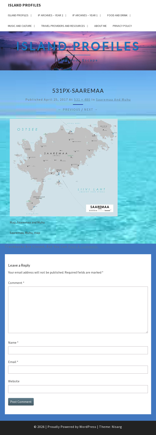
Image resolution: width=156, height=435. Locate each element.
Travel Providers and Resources (63, 26)
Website (14, 381)
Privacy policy (122, 26)
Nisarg (117, 427)
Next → (91, 109)
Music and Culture (20, 26)
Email (13, 362)
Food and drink (117, 15)
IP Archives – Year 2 (50, 15)
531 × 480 (82, 99)
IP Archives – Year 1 (85, 15)
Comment (16, 283)
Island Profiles (24, 5)
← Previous (69, 109)
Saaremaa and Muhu (113, 99)
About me (100, 26)
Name (13, 342)
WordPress (87, 427)
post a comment (83, 246)
